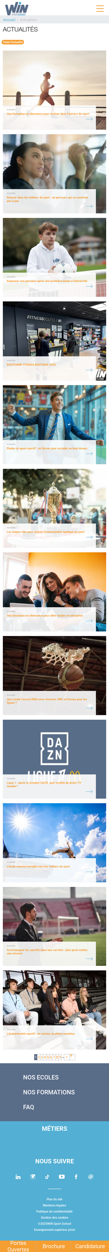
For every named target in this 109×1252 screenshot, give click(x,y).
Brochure (54, 1246)
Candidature (90, 1246)
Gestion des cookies (54, 1217)
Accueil (9, 20)
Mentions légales (54, 1205)
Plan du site (55, 1199)
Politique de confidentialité (54, 1211)
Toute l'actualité (13, 42)
